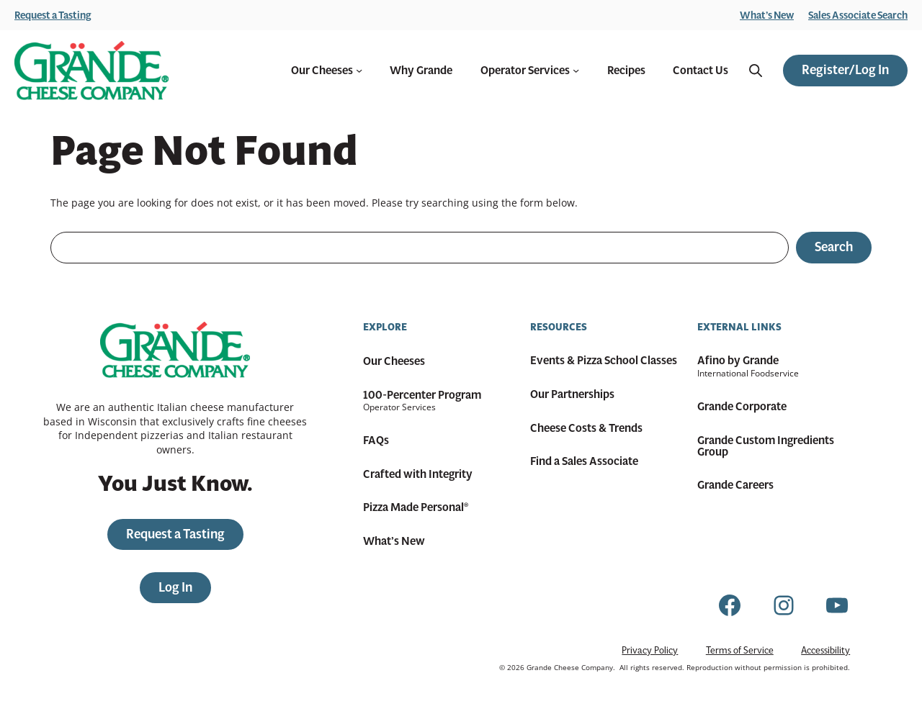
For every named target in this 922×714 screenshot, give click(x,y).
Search (834, 247)
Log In (175, 587)
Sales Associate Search (858, 15)
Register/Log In (845, 69)
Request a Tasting (52, 15)
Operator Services (529, 70)
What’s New (767, 15)
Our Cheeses (326, 70)
